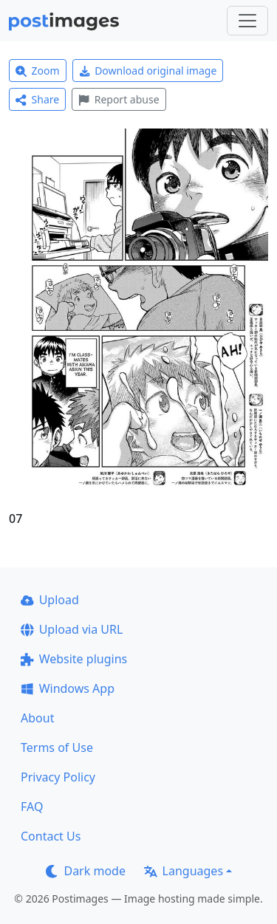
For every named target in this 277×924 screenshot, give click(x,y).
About (37, 718)
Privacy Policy (58, 777)
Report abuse (118, 99)
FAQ (32, 806)
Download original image (148, 71)
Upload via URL (72, 629)
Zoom (38, 71)
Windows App (67, 688)
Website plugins (74, 659)
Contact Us (51, 836)
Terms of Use (57, 747)
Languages (183, 871)
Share (37, 99)
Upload (50, 600)
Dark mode (86, 871)
